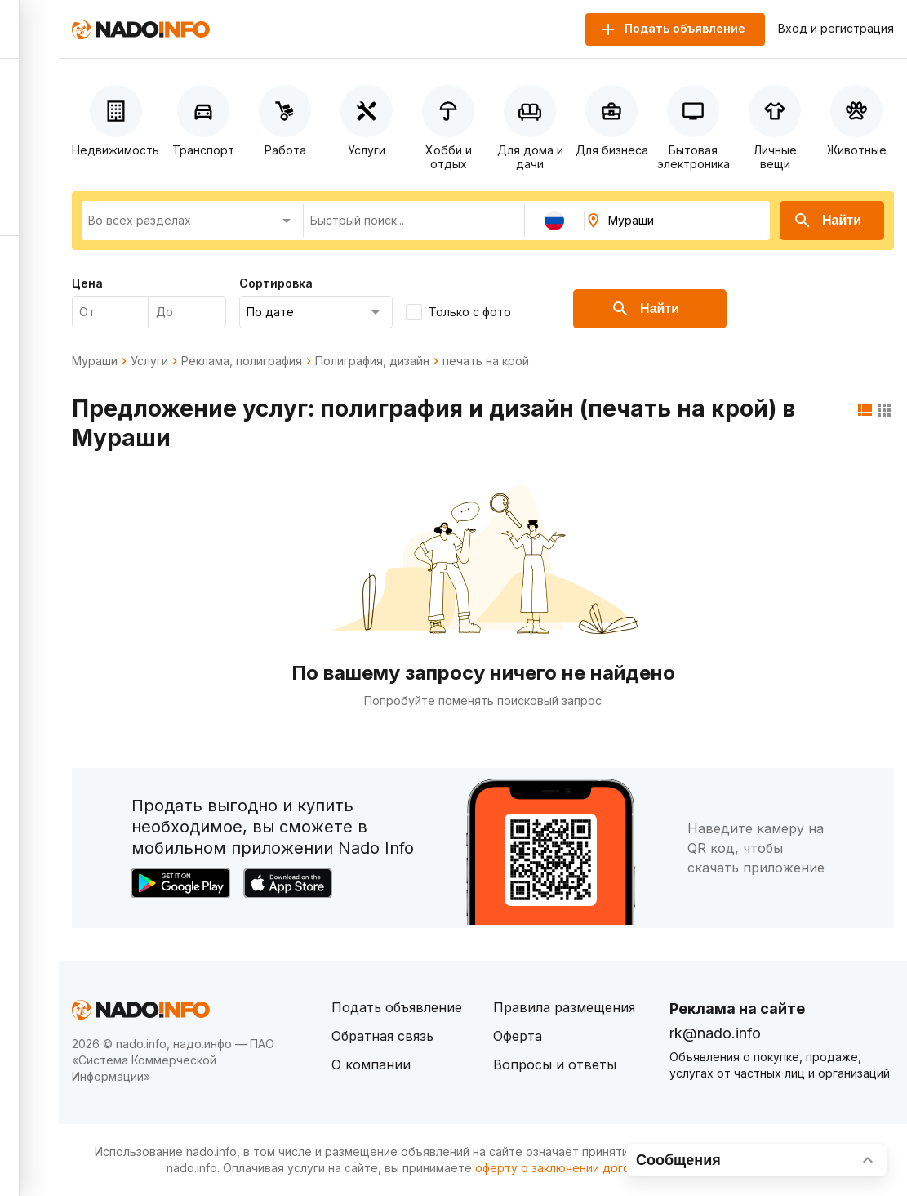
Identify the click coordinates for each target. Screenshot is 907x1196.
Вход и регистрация (836, 28)
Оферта (517, 1036)
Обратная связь (382, 1036)
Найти (827, 220)
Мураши (95, 361)
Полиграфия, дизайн (372, 361)
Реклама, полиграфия (241, 361)
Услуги (149, 361)
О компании (371, 1064)
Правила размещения (564, 1007)
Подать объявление (396, 1007)
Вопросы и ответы (554, 1064)
